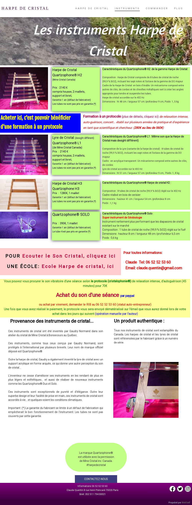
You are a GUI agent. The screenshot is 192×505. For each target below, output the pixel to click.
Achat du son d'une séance (87, 295)
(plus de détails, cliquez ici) (140, 116)
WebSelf (186, 502)
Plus (178, 8)
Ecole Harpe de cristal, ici (78, 266)
